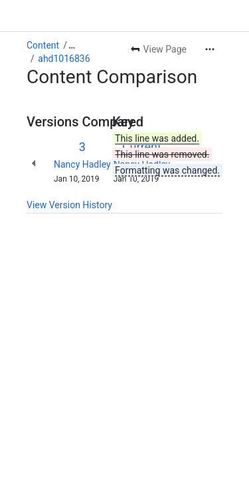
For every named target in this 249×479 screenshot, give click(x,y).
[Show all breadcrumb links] (71, 45)
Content (43, 45)
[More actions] (209, 49)
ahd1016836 (64, 58)
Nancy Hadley (82, 164)
